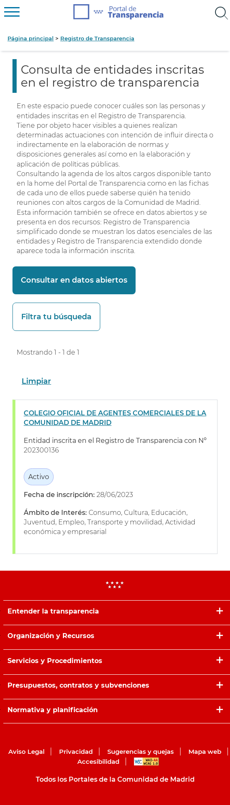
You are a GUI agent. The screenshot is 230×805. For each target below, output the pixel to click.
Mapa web (204, 751)
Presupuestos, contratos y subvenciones (78, 685)
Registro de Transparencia (97, 38)
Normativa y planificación (52, 710)
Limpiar (36, 381)
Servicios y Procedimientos (54, 661)
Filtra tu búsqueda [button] (56, 316)
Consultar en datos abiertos (74, 280)
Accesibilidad (98, 761)
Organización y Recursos (50, 636)
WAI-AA (146, 761)
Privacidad (76, 751)
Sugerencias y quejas (140, 751)
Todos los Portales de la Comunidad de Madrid (115, 779)
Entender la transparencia (53, 611)
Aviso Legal (26, 751)
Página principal (30, 38)
